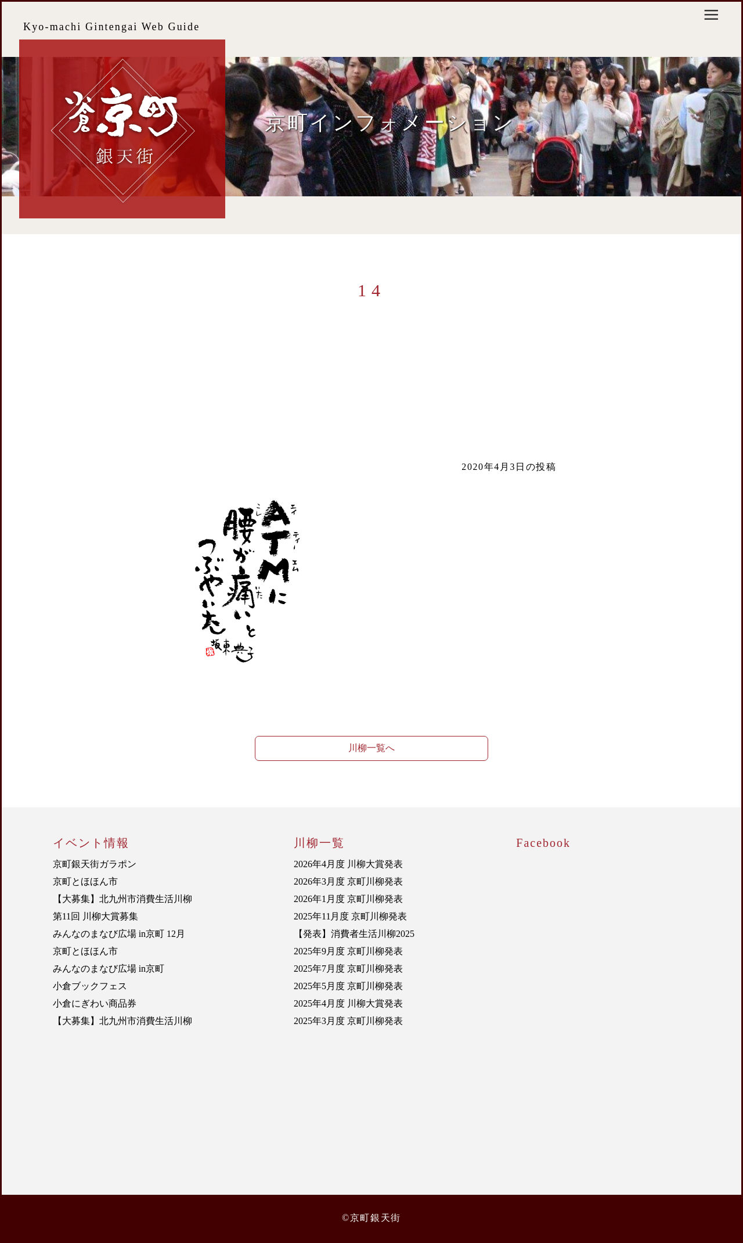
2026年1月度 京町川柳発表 (348, 899)
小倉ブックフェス (90, 986)
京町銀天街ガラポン (94, 864)
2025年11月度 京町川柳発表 (350, 916)
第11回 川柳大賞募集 (95, 916)
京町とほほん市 (85, 881)
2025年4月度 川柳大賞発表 (348, 1003)
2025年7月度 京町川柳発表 (348, 968)
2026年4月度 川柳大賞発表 (348, 864)
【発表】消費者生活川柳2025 (354, 934)
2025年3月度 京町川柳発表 (348, 1021)
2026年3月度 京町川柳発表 (348, 881)
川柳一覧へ (371, 748)
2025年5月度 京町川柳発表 (348, 986)
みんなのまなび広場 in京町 (108, 968)
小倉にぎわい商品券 (94, 1003)
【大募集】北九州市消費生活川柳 (122, 899)
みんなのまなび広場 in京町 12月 (119, 934)
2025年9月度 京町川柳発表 (348, 951)
